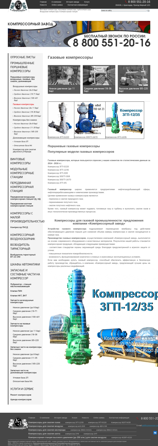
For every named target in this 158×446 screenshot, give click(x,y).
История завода (72, 2)
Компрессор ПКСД (19, 227)
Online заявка (57, 5)
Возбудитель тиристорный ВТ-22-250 (22, 255)
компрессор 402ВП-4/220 (122, 437)
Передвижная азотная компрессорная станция (21, 204)
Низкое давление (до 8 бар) (25, 124)
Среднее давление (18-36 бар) (27, 112)
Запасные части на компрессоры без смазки (26, 348)
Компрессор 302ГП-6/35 (121, 422)
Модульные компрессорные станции (22, 173)
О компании (56, 2)
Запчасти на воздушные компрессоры (21, 301)
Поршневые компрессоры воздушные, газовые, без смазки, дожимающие (22, 79)
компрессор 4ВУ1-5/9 (98, 426)
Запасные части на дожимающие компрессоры (23, 371)
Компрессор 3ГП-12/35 (116, 137)
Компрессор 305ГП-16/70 (86, 137)
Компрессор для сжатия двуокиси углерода (24, 150)
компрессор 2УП (90, 434)
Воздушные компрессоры (25, 86)
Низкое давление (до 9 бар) (25, 90)
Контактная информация (78, 5)
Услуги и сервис (22, 389)
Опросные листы (22, 57)
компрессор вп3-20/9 (76, 426)
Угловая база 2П (21, 142)
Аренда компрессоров (20, 399)
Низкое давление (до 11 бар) (26, 108)
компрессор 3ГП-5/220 (97, 422)
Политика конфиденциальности (45, 443)
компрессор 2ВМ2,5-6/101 (81, 430)
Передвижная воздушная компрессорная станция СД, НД (25, 197)
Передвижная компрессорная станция (21, 187)
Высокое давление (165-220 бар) (26, 364)
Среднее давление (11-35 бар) (27, 128)
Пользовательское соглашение (68, 443)
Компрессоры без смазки (25, 120)
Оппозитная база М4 (23, 146)
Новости (43, 5)
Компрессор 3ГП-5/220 (58, 137)
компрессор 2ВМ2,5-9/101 (106, 430)
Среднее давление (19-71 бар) (27, 94)
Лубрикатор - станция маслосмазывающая (20, 285)
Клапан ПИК (16, 291)
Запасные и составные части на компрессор (25, 274)
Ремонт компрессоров (20, 394)
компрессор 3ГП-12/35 (74, 422)
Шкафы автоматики (25, 264)
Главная (43, 2)
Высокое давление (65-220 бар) (27, 116)
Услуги (86, 2)
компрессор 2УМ (72, 434)
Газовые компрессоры (23, 104)
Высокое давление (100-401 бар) (26, 317)
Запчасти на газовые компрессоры (20, 324)
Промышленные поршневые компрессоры (22, 67)
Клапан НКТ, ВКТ (18, 295)
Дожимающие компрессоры (26, 137)
